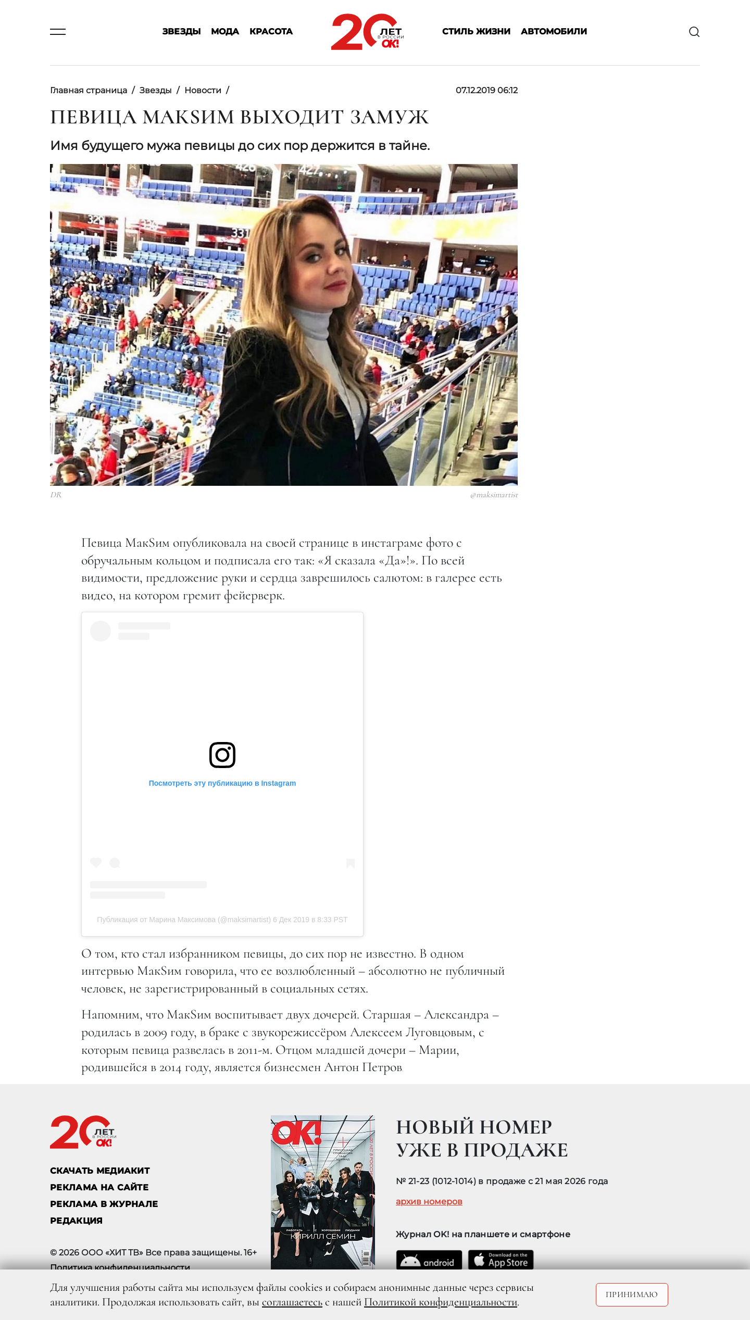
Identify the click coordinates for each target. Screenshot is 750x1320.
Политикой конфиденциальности (440, 1302)
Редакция (76, 1221)
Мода (225, 32)
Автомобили (554, 32)
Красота (271, 32)
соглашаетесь (292, 1302)
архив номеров (429, 1201)
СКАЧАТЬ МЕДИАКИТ (99, 1171)
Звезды (181, 32)
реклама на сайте (99, 1187)
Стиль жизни (476, 32)
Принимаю (632, 1294)
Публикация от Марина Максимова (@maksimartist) (184, 919)
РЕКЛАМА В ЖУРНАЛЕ (104, 1204)
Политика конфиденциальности (120, 1268)
